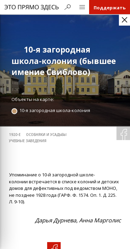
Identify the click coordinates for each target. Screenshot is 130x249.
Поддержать (109, 7)
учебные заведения (27, 141)
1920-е (14, 134)
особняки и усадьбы (46, 134)
